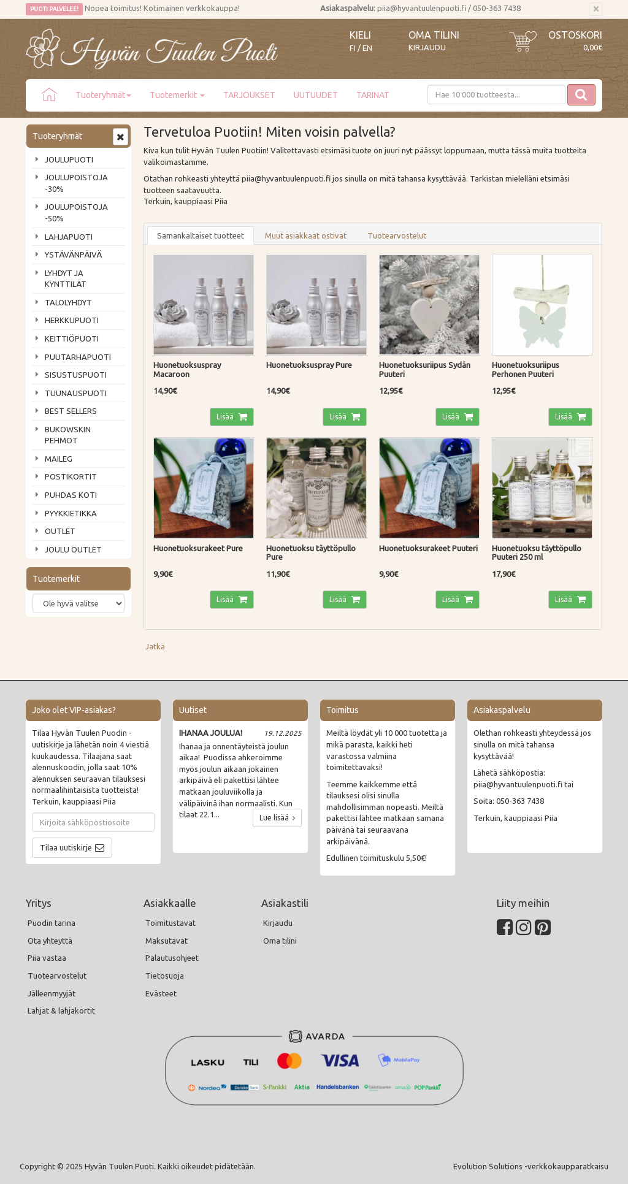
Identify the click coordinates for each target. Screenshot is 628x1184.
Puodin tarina (51, 923)
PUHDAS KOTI (71, 495)
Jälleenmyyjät (51, 993)
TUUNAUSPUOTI (76, 393)
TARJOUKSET (249, 95)
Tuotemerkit (177, 95)
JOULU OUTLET (73, 549)
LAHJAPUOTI (69, 236)
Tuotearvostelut (396, 235)
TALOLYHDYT (68, 302)
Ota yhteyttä (50, 940)
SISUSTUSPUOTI (76, 374)
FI (353, 48)
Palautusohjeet (172, 957)
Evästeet (161, 993)
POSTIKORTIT (71, 476)
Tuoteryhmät (103, 95)
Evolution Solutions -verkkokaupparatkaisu (530, 1166)
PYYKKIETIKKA (71, 513)
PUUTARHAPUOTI (78, 357)
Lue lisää (277, 818)
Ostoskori (575, 34)
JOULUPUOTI (69, 159)
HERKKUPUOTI (72, 320)
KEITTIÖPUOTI (72, 338)
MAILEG (58, 458)
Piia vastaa (47, 957)
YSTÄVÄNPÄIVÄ (73, 254)
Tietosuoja (164, 975)
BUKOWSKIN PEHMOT (68, 435)
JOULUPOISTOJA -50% (76, 212)
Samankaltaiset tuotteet (200, 235)
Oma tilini (433, 34)
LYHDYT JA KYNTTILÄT (65, 279)
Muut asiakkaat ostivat (306, 235)
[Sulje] (595, 9)
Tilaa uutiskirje (66, 847)
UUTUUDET (316, 95)
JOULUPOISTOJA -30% (76, 183)
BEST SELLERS (71, 411)
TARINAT (372, 95)
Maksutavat (166, 940)
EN (367, 48)
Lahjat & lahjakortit (61, 1010)
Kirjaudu (427, 47)
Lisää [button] (226, 417)
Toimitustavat (170, 923)
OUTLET (60, 531)
